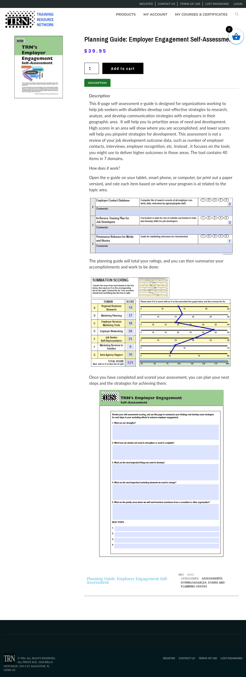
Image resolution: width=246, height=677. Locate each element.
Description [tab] (97, 83)
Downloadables (194, 582)
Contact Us (166, 4)
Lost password (217, 4)
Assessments (212, 578)
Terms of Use (190, 4)
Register (146, 4)
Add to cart (123, 68)
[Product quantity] (91, 68)
